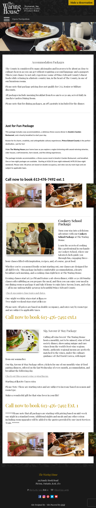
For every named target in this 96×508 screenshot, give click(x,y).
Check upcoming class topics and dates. (26, 293)
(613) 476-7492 (36, 489)
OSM (63, 505)
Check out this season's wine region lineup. (27, 376)
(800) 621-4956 (62, 489)
